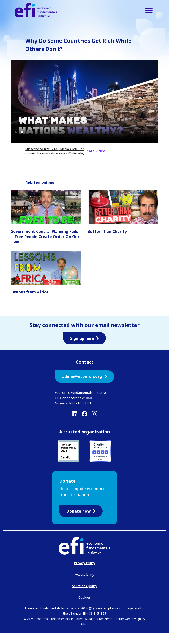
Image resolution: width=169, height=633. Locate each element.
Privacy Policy (84, 563)
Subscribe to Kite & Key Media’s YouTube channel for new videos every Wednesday (54, 151)
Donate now (81, 511)
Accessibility (84, 574)
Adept (84, 624)
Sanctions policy (84, 586)
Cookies (84, 597)
